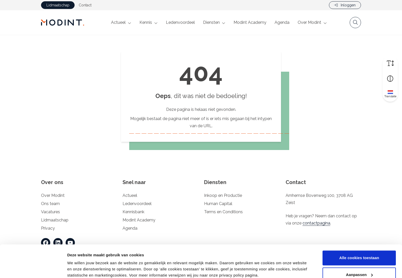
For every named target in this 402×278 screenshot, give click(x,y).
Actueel (118, 22)
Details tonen (79, 268)
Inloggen (345, 5)
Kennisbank (133, 211)
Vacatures (50, 211)
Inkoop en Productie (223, 195)
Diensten (211, 22)
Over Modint (309, 22)
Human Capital (218, 203)
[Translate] (390, 94)
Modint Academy (250, 22)
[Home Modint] (62, 22)
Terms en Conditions (223, 211)
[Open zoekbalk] (355, 22)
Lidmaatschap (57, 5)
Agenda (282, 22)
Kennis (145, 22)
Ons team (50, 203)
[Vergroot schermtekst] (390, 63)
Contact (85, 5)
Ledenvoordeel (180, 22)
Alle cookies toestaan (359, 236)
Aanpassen (359, 253)
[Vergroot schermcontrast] (390, 78)
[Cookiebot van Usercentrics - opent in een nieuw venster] (33, 268)
